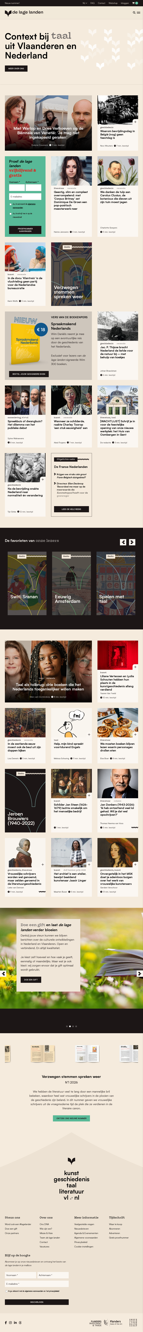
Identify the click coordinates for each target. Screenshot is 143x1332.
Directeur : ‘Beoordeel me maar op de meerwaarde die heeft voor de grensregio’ (72, 489)
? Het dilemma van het (25, 424)
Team (50, 1237)
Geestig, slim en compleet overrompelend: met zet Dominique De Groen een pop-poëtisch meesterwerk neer (71, 200)
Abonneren (114, 1228)
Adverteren (114, 1233)
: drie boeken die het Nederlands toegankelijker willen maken (48, 686)
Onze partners (12, 1233)
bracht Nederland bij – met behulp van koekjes (116, 352)
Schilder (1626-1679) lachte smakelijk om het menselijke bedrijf (71, 808)
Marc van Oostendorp (40, 697)
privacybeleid (54, 1291)
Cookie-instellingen (83, 1246)
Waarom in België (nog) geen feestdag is (117, 134)
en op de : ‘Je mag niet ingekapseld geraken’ (48, 133)
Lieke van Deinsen (16, 887)
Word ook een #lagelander (18, 1224)
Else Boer (104, 758)
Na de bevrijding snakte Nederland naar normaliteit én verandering (25, 492)
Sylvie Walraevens (16, 438)
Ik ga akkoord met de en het (33, 1291)
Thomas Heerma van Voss (111, 823)
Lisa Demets (13, 758)
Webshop (113, 3)
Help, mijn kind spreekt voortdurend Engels (68, 745)
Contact (101, 3)
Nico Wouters (106, 146)
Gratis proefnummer (119, 1237)
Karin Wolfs (13, 301)
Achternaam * (32, 182)
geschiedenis (71, 1179)
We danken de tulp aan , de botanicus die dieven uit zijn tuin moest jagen (116, 197)
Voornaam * (14, 182)
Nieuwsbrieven (81, 1228)
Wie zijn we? (46, 1228)
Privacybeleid (80, 1242)
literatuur (71, 1191)
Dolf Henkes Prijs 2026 (75, 870)
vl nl (71, 1197)
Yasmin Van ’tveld (108, 693)
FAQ (92, 3)
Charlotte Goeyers (108, 227)
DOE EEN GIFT (31, 979)
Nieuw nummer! (12, 3)
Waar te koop (115, 1224)
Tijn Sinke (12, 511)
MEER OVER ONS (16, 68)
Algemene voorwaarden (86, 1237)
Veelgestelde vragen (84, 1224)
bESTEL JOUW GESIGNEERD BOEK (29, 374)
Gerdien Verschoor (108, 887)
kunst (71, 1172)
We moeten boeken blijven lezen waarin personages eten (117, 747)
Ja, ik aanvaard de (24, 206)
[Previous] (123, 542)
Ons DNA (44, 1224)
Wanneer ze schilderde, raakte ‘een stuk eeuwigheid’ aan (71, 424)
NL (84, 3)
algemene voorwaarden (34, 1291)
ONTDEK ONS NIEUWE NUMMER (71, 1118)
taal (71, 1185)
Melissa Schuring (61, 758)
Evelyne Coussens (40, 145)
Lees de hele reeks (71, 509)
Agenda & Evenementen (86, 1233)
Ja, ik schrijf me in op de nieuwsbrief (22, 215)
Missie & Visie (46, 1233)
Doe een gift (11, 1228)
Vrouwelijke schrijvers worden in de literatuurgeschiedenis (24, 878)
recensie (71, 188)
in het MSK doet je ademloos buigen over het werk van (116, 878)
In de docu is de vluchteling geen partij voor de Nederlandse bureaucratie (25, 283)
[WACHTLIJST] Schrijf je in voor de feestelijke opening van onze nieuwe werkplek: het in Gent (117, 427)
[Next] (132, 542)
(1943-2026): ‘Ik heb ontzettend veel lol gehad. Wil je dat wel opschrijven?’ (117, 809)
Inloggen (125, 3)
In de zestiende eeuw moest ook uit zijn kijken (24, 747)
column (117, 801)
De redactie (105, 442)
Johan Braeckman (108, 371)
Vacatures (44, 1246)
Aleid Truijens (60, 442)
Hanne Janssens (61, 232)
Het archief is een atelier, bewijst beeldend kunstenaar (70, 877)
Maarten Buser (60, 892)
